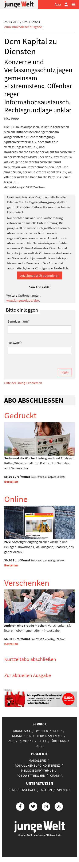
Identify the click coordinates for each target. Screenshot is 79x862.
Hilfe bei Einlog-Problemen (23, 383)
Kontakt (26, 741)
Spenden (64, 790)
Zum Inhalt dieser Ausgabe (23, 27)
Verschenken (26, 583)
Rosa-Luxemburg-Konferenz (37, 765)
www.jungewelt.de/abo (22, 300)
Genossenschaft (22, 790)
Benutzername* (19, 321)
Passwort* (15, 343)
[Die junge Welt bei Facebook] (20, 806)
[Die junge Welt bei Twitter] (33, 806)
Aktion (46, 790)
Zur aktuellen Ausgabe (27, 675)
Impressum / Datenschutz (47, 834)
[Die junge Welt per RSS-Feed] (59, 806)
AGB (11, 741)
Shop (57, 731)
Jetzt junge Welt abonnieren (39, 275)
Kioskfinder (21, 736)
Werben (42, 731)
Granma (56, 775)
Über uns (59, 741)
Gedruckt (20, 415)
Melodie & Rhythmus (37, 770)
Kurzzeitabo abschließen (30, 659)
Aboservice (22, 731)
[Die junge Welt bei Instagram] (46, 806)
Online (16, 499)
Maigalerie (37, 760)
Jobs (39, 746)
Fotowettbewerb (31, 775)
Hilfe (43, 741)
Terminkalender (49, 736)
